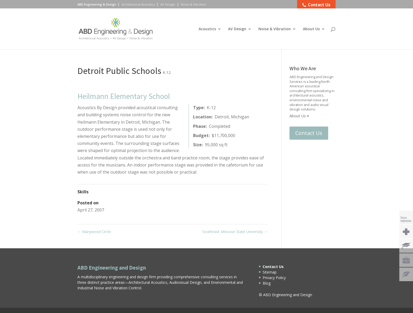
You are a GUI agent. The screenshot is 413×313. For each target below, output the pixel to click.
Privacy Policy (274, 277)
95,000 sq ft (216, 145)
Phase (199, 126)
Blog (267, 283)
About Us (311, 29)
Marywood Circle (94, 231)
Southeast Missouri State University (235, 231)
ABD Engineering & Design (96, 4)
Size (197, 145)
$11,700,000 (223, 135)
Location (202, 117)
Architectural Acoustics (138, 4)
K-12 (167, 72)
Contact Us (308, 133)
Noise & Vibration (274, 29)
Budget (201, 135)
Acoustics (207, 29)
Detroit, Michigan (232, 117)
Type (198, 107)
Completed (219, 126)
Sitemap (270, 272)
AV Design (237, 29)
